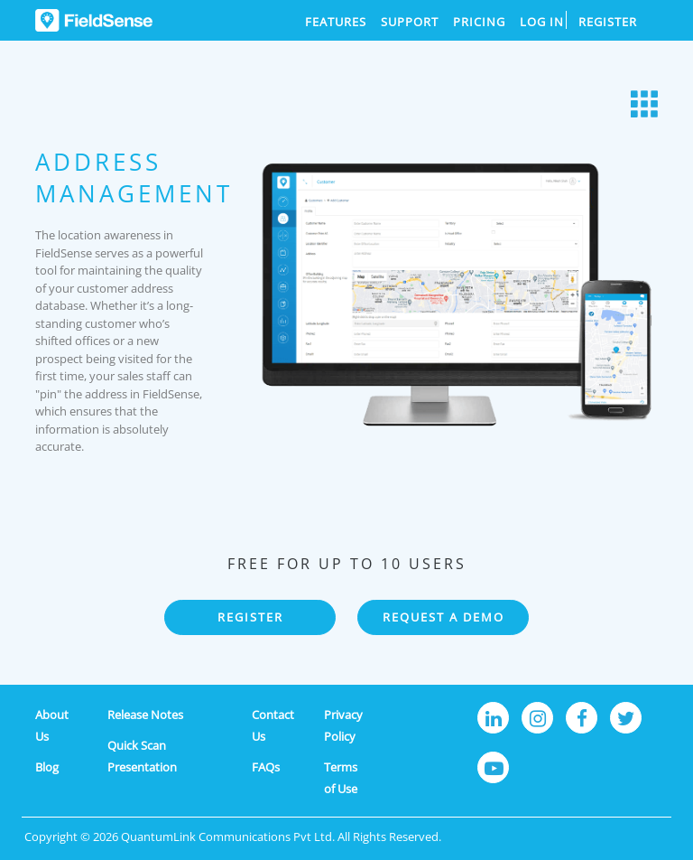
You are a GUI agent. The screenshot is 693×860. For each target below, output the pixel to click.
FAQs (266, 767)
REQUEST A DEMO (443, 617)
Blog (47, 767)
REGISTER (250, 617)
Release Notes (145, 714)
